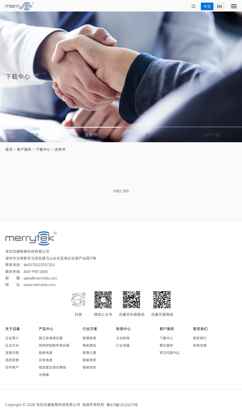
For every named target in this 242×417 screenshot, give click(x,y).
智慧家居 (89, 337)
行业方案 (89, 328)
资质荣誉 (12, 359)
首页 (9, 149)
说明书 (91, 135)
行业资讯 (123, 345)
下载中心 (43, 149)
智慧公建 (89, 352)
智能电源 (45, 352)
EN (219, 6)
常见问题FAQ (169, 352)
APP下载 (212, 135)
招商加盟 (200, 345)
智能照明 (89, 359)
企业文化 (12, 345)
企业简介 (12, 337)
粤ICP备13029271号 (122, 404)
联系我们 (200, 328)
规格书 (151, 135)
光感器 (44, 374)
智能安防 (89, 367)
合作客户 (12, 367)
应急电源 (45, 359)
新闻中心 (123, 328)
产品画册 (30, 135)
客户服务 (24, 149)
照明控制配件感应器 (54, 345)
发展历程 (12, 352)
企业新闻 (123, 337)
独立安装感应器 (51, 337)
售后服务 (166, 345)
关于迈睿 (12, 328)
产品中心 (46, 328)
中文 (207, 6)
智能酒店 (89, 345)
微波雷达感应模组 (52, 367)
